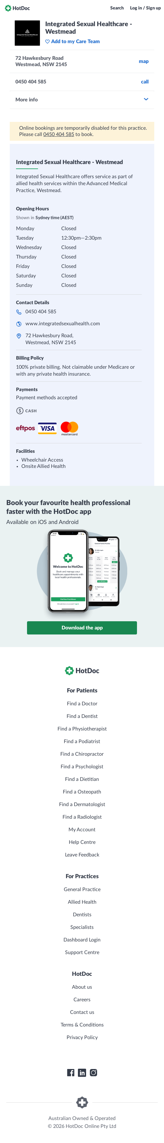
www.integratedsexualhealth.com (62, 323)
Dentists (82, 914)
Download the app (82, 627)
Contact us (82, 1012)
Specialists (82, 927)
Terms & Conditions (82, 1024)
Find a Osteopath (82, 791)
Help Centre (82, 842)
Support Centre (82, 952)
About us (82, 987)
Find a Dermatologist (82, 804)
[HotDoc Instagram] (93, 1073)
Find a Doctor (82, 703)
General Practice (82, 889)
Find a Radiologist (82, 817)
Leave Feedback (82, 854)
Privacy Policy (82, 1037)
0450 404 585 (58, 134)
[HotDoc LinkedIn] (82, 1073)
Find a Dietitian (82, 779)
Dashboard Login (82, 939)
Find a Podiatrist (82, 741)
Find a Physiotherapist (82, 728)
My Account (82, 829)
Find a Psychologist (82, 766)
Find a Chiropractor (82, 754)
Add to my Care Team (72, 41)
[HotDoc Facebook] (70, 1073)
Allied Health (82, 902)
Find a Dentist (82, 716)
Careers (82, 999)
